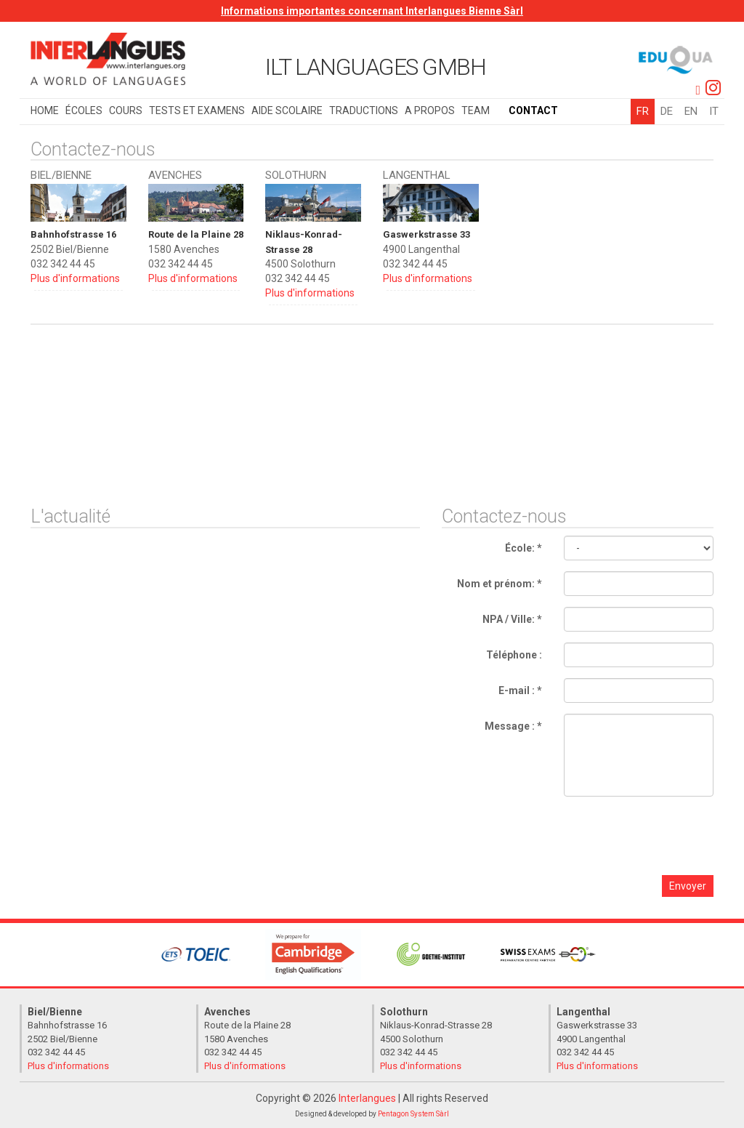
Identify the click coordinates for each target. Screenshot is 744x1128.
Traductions (363, 110)
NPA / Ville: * (512, 618)
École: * (523, 547)
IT (714, 111)
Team (475, 110)
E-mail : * (520, 690)
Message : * (513, 725)
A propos (430, 110)
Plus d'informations (75, 278)
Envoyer (687, 885)
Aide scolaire (287, 110)
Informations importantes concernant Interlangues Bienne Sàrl (372, 11)
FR (642, 111)
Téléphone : (514, 654)
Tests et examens (197, 110)
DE (666, 111)
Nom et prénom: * (499, 583)
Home (45, 110)
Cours (125, 110)
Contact (533, 110)
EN (691, 111)
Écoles (83, 110)
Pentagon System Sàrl (413, 1113)
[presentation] (605, 835)
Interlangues (367, 1097)
